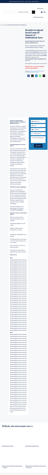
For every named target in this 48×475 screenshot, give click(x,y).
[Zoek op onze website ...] (24, 12)
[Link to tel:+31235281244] (44, 12)
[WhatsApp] (40, 75)
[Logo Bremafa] (9, 10)
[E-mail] (43, 75)
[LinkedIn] (36, 75)
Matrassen (32, 72)
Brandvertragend (33, 71)
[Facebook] (28, 75)
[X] (32, 75)
